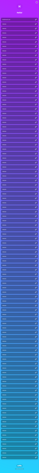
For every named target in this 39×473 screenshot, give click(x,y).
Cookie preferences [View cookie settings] (19, 468)
